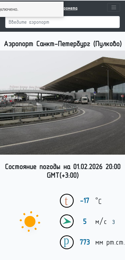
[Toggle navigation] (113, 7)
